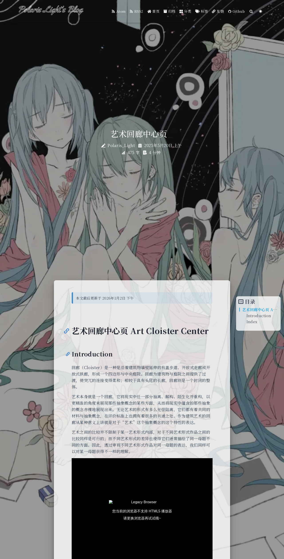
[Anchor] (66, 331)
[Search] (251, 11)
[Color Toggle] (260, 11)
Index (252, 321)
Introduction (258, 315)
